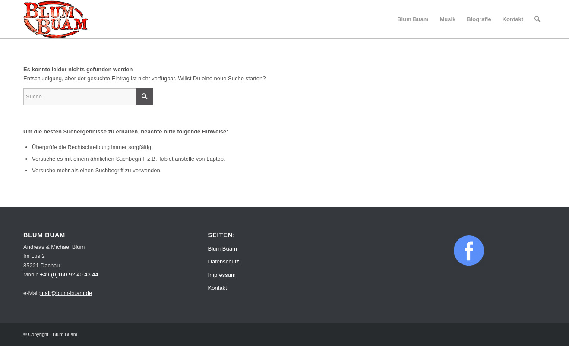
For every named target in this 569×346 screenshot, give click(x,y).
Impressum (222, 275)
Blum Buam (222, 248)
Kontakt (217, 288)
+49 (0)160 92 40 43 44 (69, 274)
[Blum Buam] (55, 19)
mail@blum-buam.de (66, 293)
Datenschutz (223, 261)
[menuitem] (413, 19)
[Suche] (537, 19)
